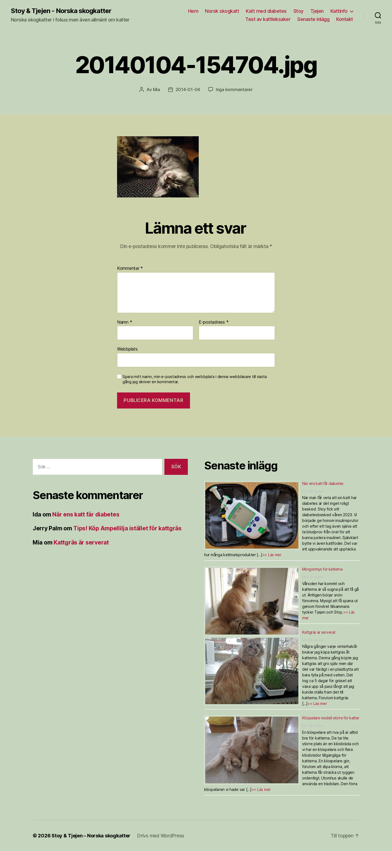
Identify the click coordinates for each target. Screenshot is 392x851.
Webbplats (127, 349)
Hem (193, 11)
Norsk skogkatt (222, 11)
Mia (156, 89)
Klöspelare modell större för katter (330, 718)
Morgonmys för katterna (322, 569)
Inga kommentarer (234, 89)
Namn (124, 322)
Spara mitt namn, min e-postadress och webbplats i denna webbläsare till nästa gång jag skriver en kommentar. (194, 379)
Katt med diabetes (266, 11)
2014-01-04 (188, 89)
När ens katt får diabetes (85, 514)
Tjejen (317, 11)
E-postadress (213, 322)
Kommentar (130, 268)
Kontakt (344, 19)
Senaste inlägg (313, 19)
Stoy (298, 11)
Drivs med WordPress (160, 835)
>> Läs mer (271, 554)
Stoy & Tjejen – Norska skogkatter (90, 835)
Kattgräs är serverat (81, 542)
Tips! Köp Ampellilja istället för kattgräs (127, 528)
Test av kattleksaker (267, 19)
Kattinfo (339, 11)
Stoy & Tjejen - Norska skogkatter (61, 11)
